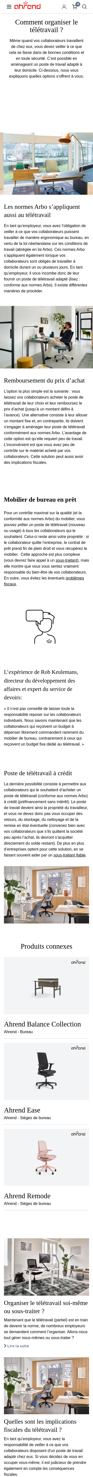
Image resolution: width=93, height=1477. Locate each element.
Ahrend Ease (22, 1110)
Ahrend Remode (27, 1196)
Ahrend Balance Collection (42, 1024)
